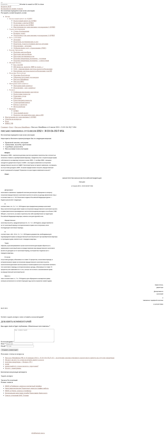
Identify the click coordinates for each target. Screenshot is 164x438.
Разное (12, 90)
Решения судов (19, 96)
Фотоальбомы (19, 107)
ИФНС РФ (9, 123)
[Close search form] (2, 2)
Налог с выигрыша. (13, 371)
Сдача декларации (17, 29)
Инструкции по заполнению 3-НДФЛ (20, 117)
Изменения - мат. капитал (24, 88)
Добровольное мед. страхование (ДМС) (29, 48)
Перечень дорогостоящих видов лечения (30, 44)
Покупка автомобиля (22, 52)
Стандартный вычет (21, 102)
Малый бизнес (15, 63)
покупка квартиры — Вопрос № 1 (18, 364)
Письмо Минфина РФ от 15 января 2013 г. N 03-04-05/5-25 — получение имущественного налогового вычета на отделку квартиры (59, 360)
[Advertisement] (63, 415)
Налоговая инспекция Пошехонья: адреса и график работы (27, 391)
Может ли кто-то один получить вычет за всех (24, 362)
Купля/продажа (16, 50)
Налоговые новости (21, 94)
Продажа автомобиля (22, 54)
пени (7, 366)
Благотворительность (22, 100)
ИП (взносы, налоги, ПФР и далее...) (28, 67)
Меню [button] (7, 16)
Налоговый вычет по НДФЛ (20, 19)
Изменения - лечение (22, 46)
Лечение (17, 40)
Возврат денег (19, 33)
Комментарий (7, 344)
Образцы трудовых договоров (26, 77)
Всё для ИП (18, 65)
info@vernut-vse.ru (38, 436)
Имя (3, 346)
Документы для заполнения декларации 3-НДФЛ (34, 35)
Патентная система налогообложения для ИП (32, 71)
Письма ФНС (18, 81)
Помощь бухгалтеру (17, 73)
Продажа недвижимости (23, 56)
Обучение (17, 98)
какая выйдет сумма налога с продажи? (21, 369)
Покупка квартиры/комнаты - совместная (31, 60)
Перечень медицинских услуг (25, 42)
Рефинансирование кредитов (25, 92)
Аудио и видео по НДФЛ (23, 25)
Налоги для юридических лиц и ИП (28, 115)
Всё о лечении (15, 37)
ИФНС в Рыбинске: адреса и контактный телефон (23, 389)
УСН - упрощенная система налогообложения (32, 69)
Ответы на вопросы (13, 119)
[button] (14, 13)
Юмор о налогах (20, 104)
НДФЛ (16, 111)
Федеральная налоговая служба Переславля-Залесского (26, 396)
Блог (7, 121)
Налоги (12, 109)
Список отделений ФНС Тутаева (17, 398)
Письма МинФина (21, 79)
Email (3, 348)
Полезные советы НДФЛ (23, 23)
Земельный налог (20, 113)
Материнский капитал (18, 83)
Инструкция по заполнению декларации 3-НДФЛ (34, 27)
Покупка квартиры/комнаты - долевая (29, 58)
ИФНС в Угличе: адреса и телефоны (18, 393)
